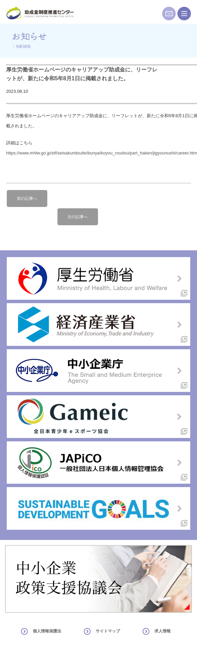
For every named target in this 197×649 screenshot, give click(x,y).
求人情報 (162, 631)
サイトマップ (108, 631)
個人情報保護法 (47, 631)
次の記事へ (78, 216)
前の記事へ (27, 198)
